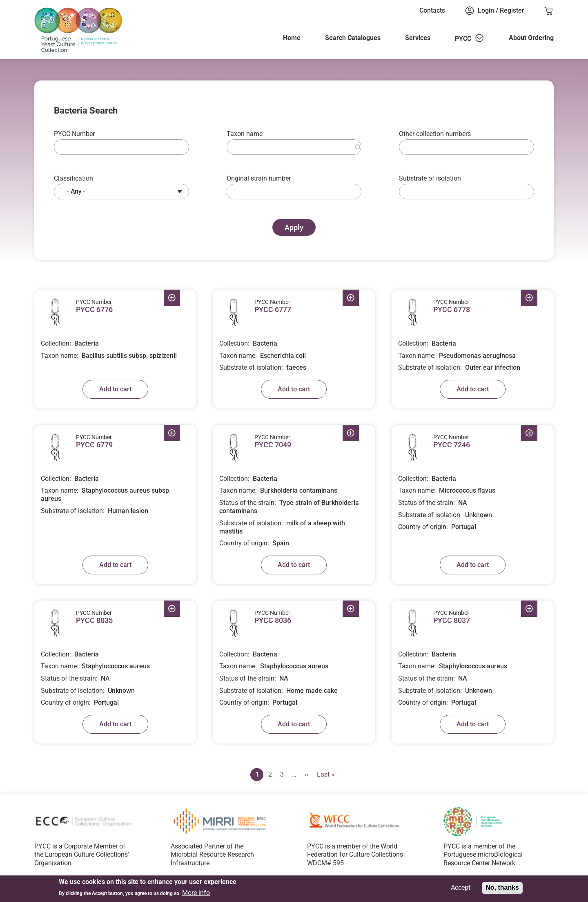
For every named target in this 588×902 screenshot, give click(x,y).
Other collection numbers (435, 134)
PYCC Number (74, 134)
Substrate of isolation (430, 178)
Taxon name (245, 134)
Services (417, 38)
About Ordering (531, 38)
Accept (460, 888)
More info (196, 893)
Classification (73, 178)
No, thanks (502, 888)
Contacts (432, 10)
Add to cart (115, 389)
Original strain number (259, 178)
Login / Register (501, 10)
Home (292, 38)
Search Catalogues (353, 38)
